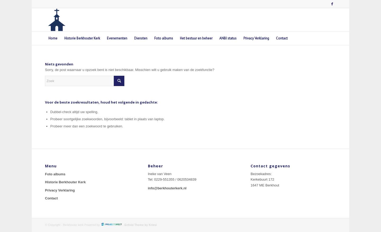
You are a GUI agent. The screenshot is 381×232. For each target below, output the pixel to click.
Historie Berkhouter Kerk (65, 182)
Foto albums (55, 174)
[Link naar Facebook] (332, 4)
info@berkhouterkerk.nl (167, 188)
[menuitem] (53, 38)
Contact (51, 198)
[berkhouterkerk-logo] (56, 20)
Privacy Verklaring (60, 190)
